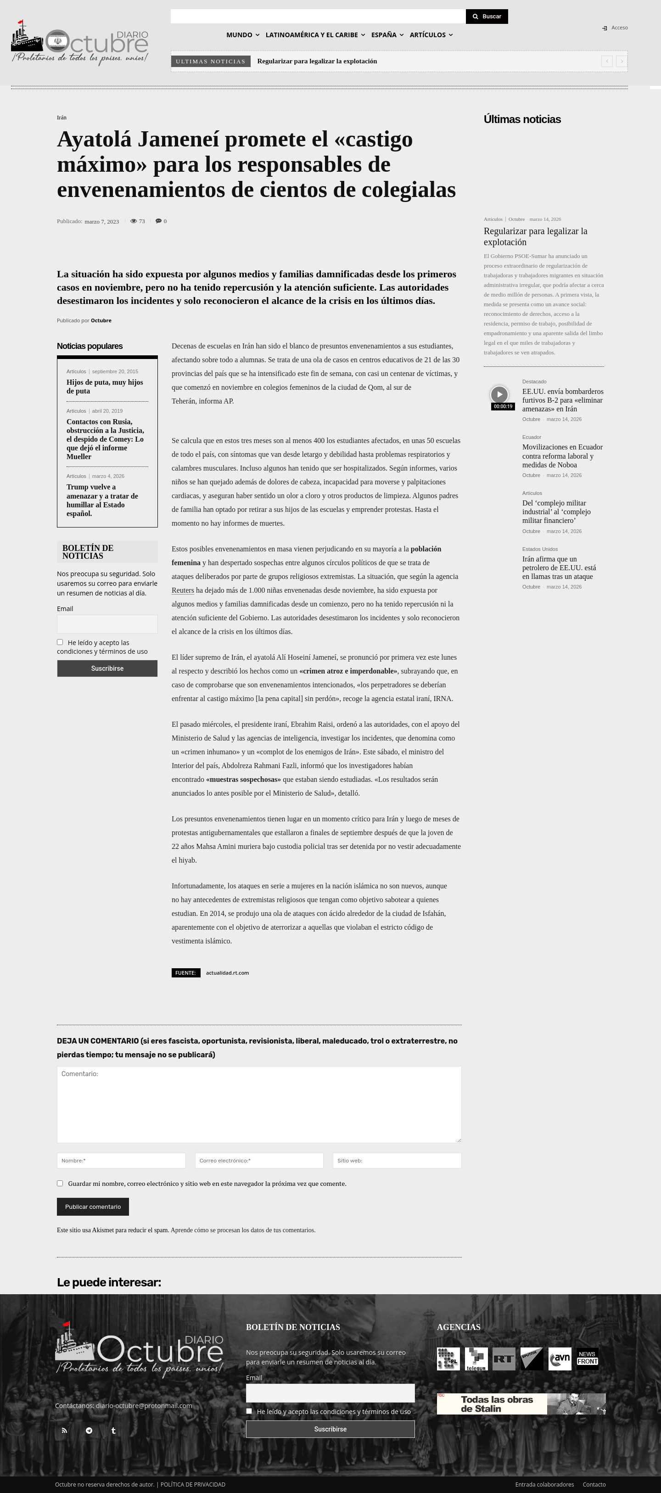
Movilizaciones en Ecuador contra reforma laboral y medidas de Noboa (562, 455)
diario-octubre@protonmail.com (144, 1405)
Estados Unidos (540, 549)
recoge (353, 698)
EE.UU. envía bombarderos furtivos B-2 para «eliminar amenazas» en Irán (563, 400)
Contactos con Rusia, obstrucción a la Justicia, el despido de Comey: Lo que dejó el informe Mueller (105, 439)
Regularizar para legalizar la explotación (317, 61)
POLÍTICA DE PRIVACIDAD (193, 1484)
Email (65, 608)
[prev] (607, 61)
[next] (621, 61)
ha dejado (210, 590)
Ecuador (531, 437)
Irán (62, 117)
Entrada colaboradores (544, 1484)
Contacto (594, 1484)
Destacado (534, 381)
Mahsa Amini (216, 846)
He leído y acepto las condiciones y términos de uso (102, 647)
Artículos (76, 371)
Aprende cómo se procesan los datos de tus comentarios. (243, 1230)
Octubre (101, 320)
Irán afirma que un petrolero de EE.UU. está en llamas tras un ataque (559, 567)
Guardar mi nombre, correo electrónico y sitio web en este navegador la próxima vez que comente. (207, 1183)
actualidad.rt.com (227, 972)
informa (210, 401)
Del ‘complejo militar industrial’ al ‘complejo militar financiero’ (556, 511)
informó (313, 765)
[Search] (487, 16)
